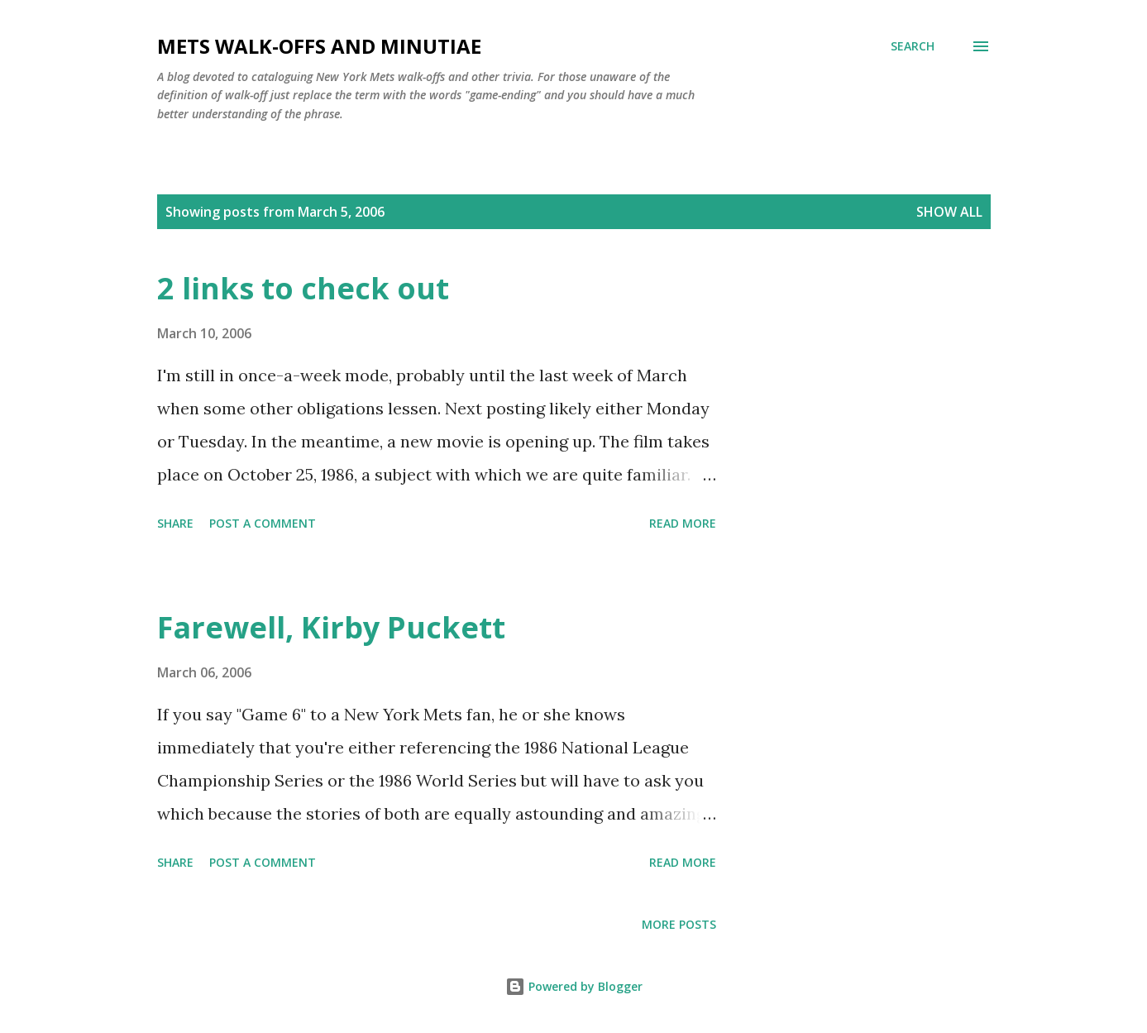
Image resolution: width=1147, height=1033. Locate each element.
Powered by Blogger (574, 986)
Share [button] (175, 523)
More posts (679, 924)
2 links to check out (303, 288)
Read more (682, 523)
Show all (949, 212)
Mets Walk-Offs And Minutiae (319, 46)
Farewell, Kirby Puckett (331, 627)
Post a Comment (262, 523)
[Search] (912, 46)
